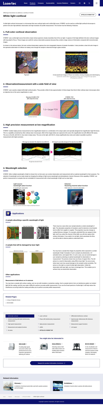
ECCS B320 (10, 302)
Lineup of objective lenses (14, 300)
